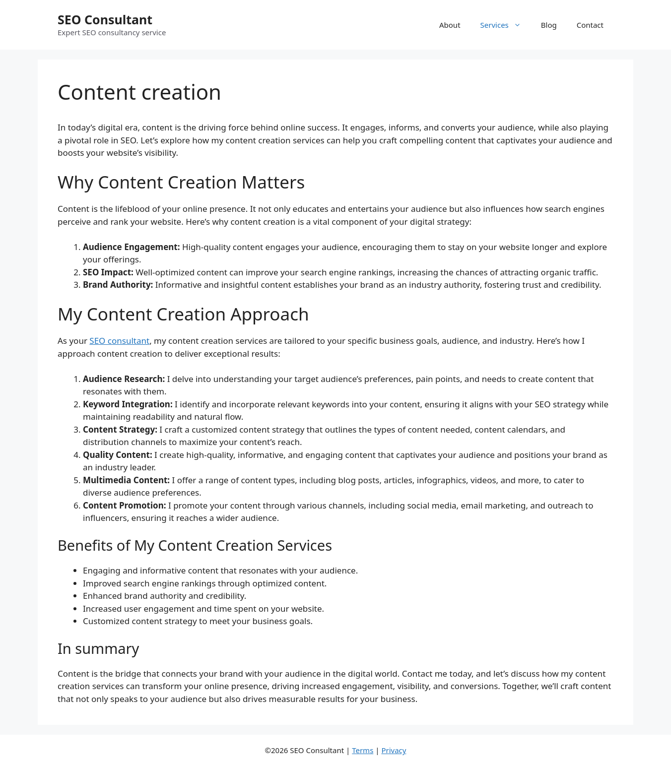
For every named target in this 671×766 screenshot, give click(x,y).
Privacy (393, 750)
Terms (362, 750)
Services (505, 25)
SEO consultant (119, 340)
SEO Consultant (105, 19)
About (450, 25)
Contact (590, 25)
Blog (549, 25)
